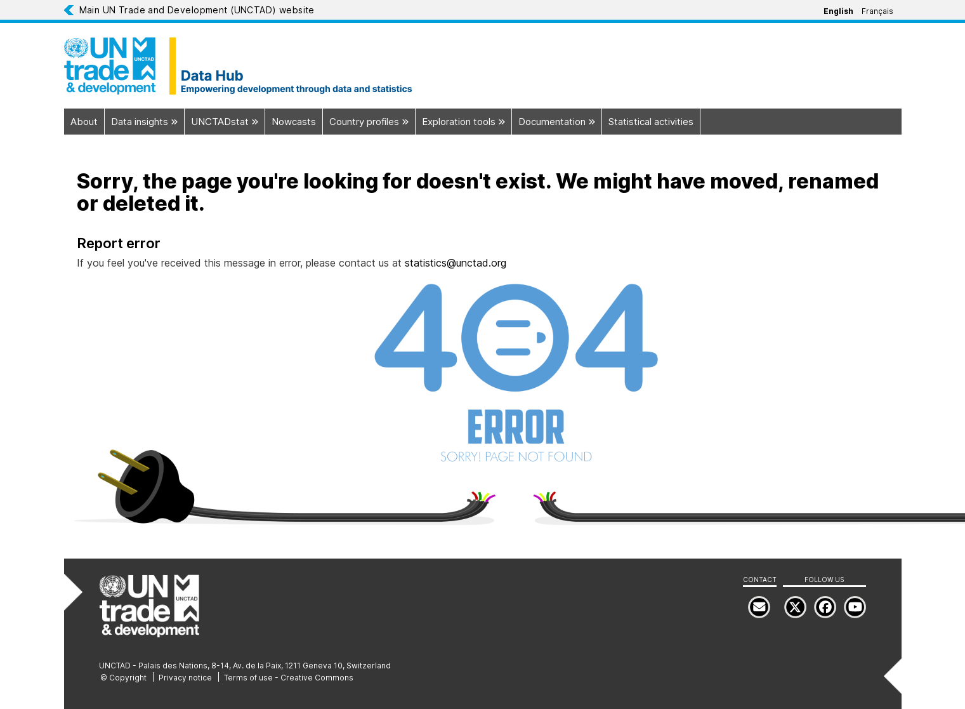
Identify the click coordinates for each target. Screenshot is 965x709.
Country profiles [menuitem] (372, 122)
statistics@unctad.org (455, 262)
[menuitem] (855, 607)
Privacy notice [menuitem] (185, 677)
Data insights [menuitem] (147, 122)
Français (877, 11)
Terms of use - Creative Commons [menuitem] (288, 677)
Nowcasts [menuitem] (294, 122)
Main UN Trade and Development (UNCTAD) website (197, 9)
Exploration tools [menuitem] (466, 122)
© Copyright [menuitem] (123, 677)
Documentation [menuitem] (559, 122)
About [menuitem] (84, 122)
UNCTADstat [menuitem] (228, 122)
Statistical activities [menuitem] (650, 122)
